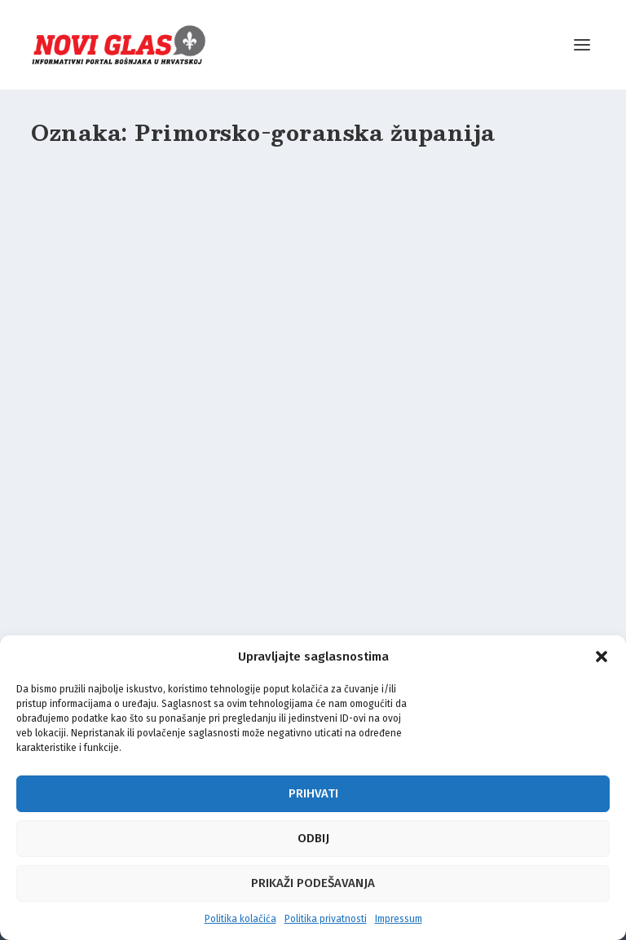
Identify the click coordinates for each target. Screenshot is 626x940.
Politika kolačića (240, 919)
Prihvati (313, 793)
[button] (601, 656)
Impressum (398, 919)
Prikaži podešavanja (313, 883)
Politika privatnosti (325, 919)
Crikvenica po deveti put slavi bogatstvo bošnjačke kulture (304, 383)
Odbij (313, 838)
